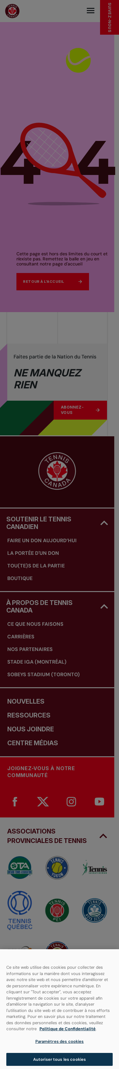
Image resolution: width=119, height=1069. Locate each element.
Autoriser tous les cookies (59, 1062)
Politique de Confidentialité (67, 1032)
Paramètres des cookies (59, 1044)
